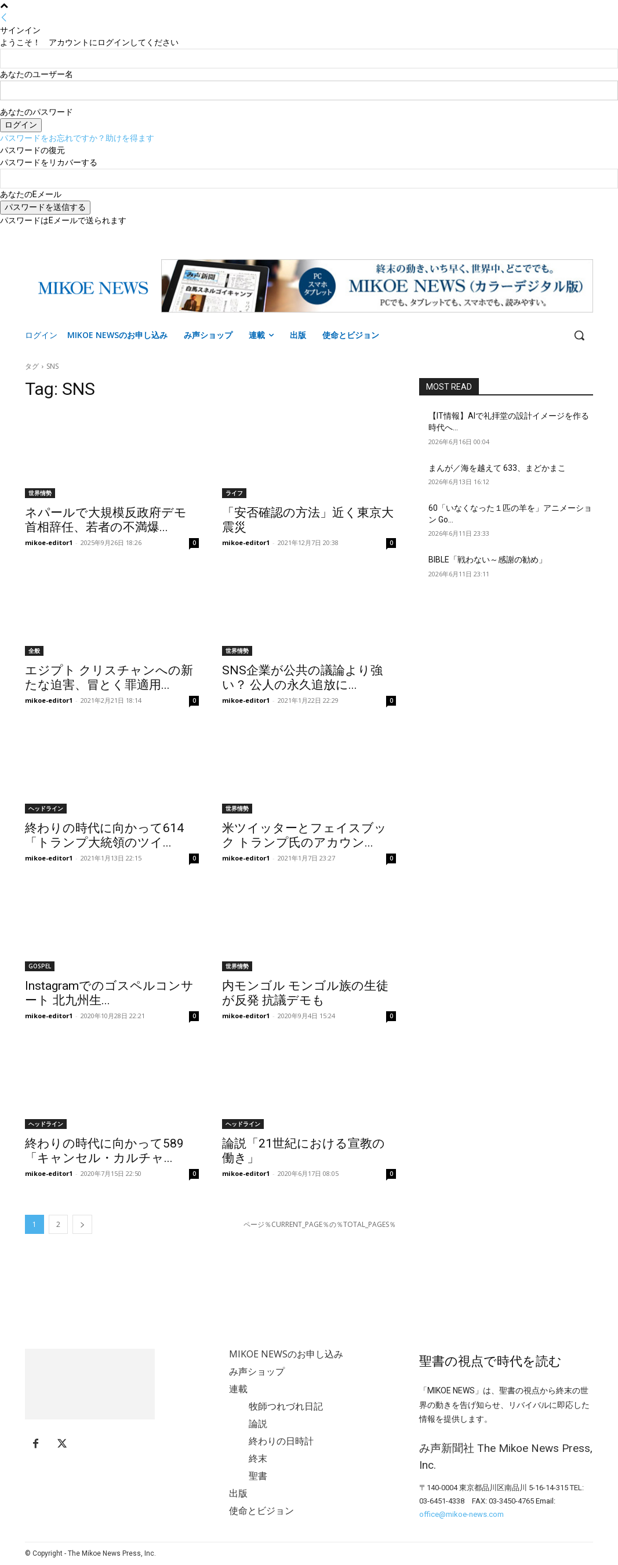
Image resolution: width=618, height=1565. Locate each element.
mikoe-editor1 (48, 542)
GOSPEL (39, 966)
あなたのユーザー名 (36, 74)
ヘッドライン (45, 808)
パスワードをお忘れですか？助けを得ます (77, 138)
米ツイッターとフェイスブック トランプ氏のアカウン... (304, 835)
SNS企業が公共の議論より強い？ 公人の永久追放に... (302, 677)
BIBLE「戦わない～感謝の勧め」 (487, 559)
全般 (34, 651)
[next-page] (82, 1224)
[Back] (4, 18)
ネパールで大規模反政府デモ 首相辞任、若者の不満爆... (106, 520)
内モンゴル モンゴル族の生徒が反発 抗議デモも (305, 993)
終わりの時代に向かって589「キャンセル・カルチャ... (104, 1150)
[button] (579, 335)
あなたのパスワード (36, 112)
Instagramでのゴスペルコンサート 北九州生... (109, 993)
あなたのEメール (30, 194)
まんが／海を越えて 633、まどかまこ (497, 468)
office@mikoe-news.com (461, 1514)
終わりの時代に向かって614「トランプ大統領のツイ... (104, 835)
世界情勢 (40, 493)
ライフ (234, 493)
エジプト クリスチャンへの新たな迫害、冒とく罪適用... (109, 677)
